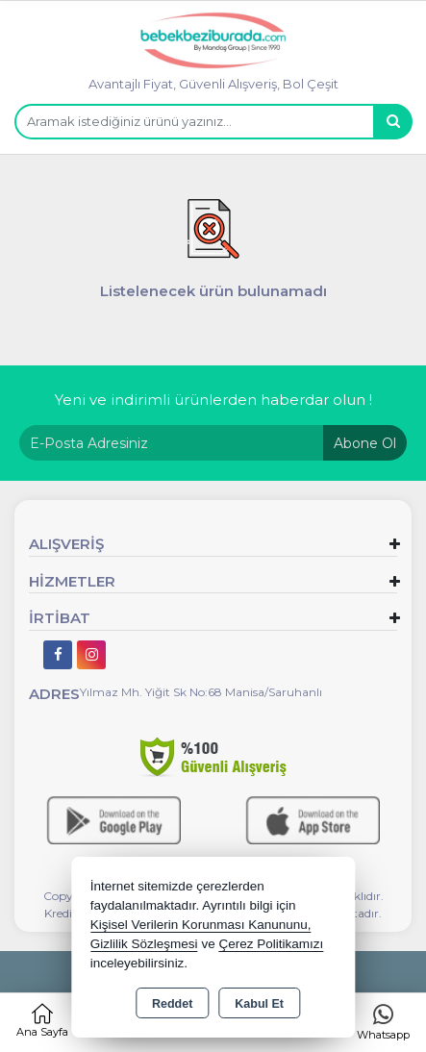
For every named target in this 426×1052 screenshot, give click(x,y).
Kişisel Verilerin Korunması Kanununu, (201, 924)
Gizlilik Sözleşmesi (144, 944)
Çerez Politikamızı (270, 944)
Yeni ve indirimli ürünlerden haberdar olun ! (213, 399)
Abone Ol (365, 443)
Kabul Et (259, 1004)
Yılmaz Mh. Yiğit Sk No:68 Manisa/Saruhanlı (201, 692)
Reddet (172, 1004)
